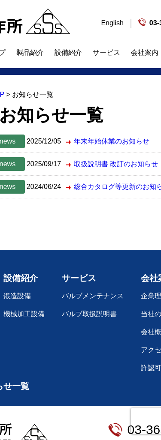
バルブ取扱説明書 (89, 313)
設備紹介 (68, 52)
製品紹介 (30, 52)
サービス (106, 52)
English (112, 23)
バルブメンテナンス (93, 295)
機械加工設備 (24, 313)
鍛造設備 (17, 295)
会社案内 (144, 52)
